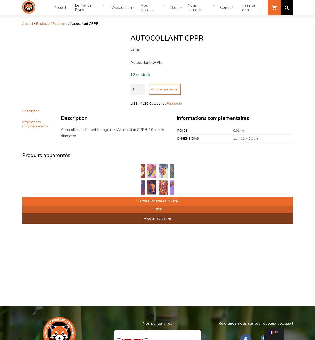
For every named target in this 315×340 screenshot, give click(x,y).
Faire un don (249, 7)
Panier (274, 7)
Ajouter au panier (165, 89)
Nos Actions (147, 7)
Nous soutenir (194, 7)
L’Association (121, 7)
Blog (174, 7)
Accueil (60, 7)
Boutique (43, 23)
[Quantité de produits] (137, 89)
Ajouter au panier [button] (158, 218)
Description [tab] (30, 111)
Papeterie (60, 23)
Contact (226, 7)
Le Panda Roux (83, 7)
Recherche (287, 7)
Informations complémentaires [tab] (35, 124)
